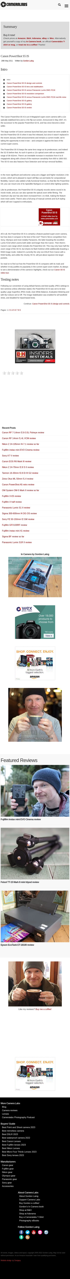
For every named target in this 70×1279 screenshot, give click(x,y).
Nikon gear (7, 1172)
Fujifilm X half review (12, 502)
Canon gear (7, 1165)
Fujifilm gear (8, 1169)
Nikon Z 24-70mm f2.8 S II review (18, 467)
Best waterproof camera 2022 (16, 1138)
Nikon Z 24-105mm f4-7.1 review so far (20, 444)
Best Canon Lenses (11, 1141)
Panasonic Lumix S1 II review (16, 508)
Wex (52, 38)
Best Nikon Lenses (11, 1148)
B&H (29, 38)
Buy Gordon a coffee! (29, 1203)
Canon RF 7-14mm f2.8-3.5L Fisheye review (23, 432)
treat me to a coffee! (28, 45)
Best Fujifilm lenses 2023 (14, 1145)
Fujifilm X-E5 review (11, 496)
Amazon (22, 38)
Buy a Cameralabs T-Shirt (31, 1217)
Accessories (8, 1186)
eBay (44, 38)
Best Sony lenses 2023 (13, 1155)
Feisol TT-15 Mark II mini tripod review (20, 882)
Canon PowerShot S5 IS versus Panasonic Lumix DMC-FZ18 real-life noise (36, 97)
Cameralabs (14, 5)
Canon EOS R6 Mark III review (16, 461)
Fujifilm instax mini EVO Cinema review (20, 450)
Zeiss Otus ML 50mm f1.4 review (17, 479)
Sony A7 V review (10, 456)
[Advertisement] (22, 404)
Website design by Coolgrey (11, 1260)
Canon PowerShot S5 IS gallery (19, 101)
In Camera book (33, 41)
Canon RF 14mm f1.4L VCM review (19, 438)
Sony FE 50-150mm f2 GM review (18, 519)
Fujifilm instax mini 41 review (15, 531)
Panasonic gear (9, 1179)
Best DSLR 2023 (10, 1134)
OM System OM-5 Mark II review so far (20, 490)
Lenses (5, 1114)
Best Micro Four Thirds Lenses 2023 (19, 1152)
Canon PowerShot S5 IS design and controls (24, 83)
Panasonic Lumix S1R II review (17, 542)
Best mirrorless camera (13, 1131)
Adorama (36, 38)
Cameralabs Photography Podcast (18, 1117)
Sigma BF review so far (13, 536)
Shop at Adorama (27, 1213)
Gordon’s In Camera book (31, 1206)
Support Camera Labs (29, 1199)
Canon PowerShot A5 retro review (18, 484)
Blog (4, 1107)
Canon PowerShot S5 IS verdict (19, 108)
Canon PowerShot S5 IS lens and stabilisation (25, 87)
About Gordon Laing (28, 1196)
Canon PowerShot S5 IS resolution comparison (25, 94)
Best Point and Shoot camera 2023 (18, 1127)
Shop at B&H (25, 1210)
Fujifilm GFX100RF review (14, 525)
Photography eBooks (29, 1220)
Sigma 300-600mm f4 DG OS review (19, 513)
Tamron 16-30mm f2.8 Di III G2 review (20, 473)
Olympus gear (8, 1176)
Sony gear (7, 1183)
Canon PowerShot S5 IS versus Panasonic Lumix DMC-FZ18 (31, 90)
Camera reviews (10, 1110)
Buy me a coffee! (43, 1009)
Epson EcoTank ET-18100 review (17, 945)
